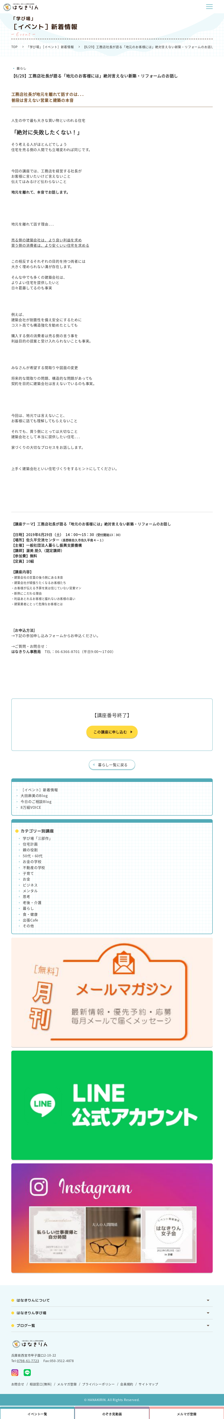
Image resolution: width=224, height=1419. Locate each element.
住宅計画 (30, 844)
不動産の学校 (34, 867)
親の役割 (30, 849)
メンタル (30, 890)
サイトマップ (148, 1384)
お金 (26, 879)
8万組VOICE (31, 807)
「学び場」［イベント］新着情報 (50, 47)
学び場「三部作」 (37, 838)
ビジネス (30, 885)
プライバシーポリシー (98, 1384)
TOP (14, 47)
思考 (26, 896)
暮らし (21, 68)
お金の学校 (32, 861)
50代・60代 (33, 855)
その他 (28, 925)
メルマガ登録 (67, 1384)
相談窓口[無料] (41, 1384)
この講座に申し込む (110, 732)
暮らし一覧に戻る (113, 764)
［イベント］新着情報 (39, 789)
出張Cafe (30, 919)
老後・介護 (32, 902)
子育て (28, 873)
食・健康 (30, 914)
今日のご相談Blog (36, 801)
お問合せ (17, 1384)
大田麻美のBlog (34, 795)
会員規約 (126, 1384)
